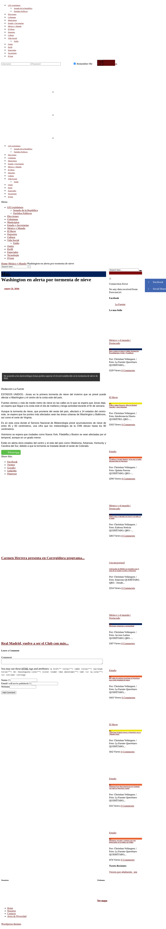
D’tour (10, 56)
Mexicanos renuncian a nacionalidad (125, 625)
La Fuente (120, 304)
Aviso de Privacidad (17, 916)
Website (5, 687)
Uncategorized (117, 562)
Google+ (11, 467)
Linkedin (12, 470)
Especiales (12, 50)
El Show (11, 29)
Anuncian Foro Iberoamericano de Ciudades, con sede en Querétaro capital (125, 786)
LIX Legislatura (14, 5)
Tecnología (12, 53)
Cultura (11, 35)
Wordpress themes (11, 923)
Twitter (11, 464)
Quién (10, 44)
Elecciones (12, 14)
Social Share (155, 288)
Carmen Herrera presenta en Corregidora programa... (43, 558)
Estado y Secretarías (16, 23)
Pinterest (12, 473)
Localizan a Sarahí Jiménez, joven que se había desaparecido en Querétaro (125, 459)
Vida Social (12, 38)
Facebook (12, 461)
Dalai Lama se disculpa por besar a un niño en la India (125, 516)
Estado (112, 451)
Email (16, 684)
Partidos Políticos (21, 11)
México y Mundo (14, 26)
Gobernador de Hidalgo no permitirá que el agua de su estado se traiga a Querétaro (124, 569)
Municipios (12, 20)
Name (5, 680)
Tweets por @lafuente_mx (123, 871)
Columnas (12, 17)
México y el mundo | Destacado (120, 507)
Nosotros (11, 911)
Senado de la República (23, 8)
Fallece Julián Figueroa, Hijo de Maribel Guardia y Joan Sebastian (125, 405)
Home (4, 263)
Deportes (11, 32)
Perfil (10, 47)
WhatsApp (14, 452)
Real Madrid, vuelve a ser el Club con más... (35, 643)
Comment (6, 657)
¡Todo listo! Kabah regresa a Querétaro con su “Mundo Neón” (125, 732)
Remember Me (84, 63)
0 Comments (128, 424)
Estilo (16, 41)
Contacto (11, 913)
